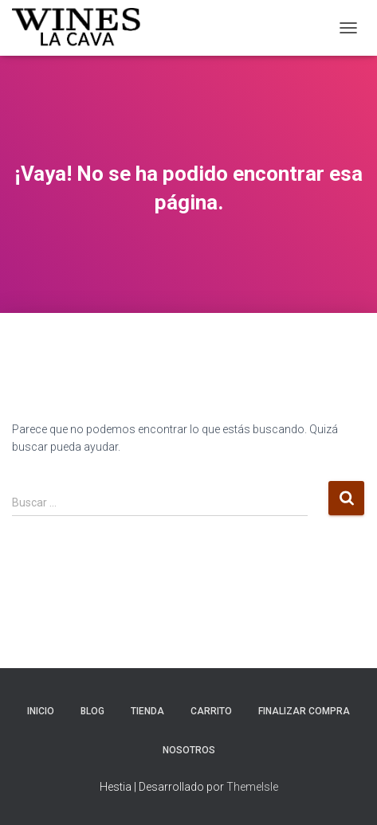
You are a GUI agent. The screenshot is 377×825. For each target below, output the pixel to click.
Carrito (211, 711)
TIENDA (147, 711)
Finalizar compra (304, 711)
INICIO (40, 711)
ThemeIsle (252, 786)
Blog (92, 711)
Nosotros (189, 750)
